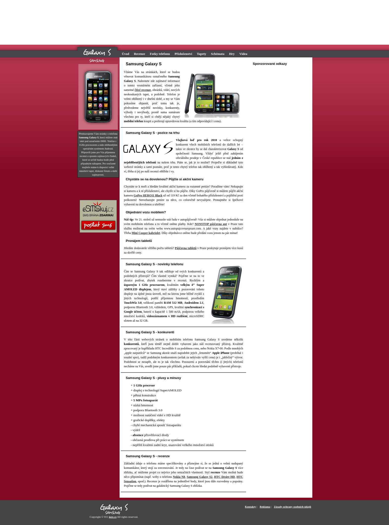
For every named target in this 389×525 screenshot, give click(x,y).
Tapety (201, 54)
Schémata (217, 54)
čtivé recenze (143, 90)
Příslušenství (183, 54)
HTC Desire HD (224, 477)
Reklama (265, 506)
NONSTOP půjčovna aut (211, 224)
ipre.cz (113, 516)
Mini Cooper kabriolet (145, 233)
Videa (243, 54)
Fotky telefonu (160, 54)
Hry (231, 54)
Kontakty (250, 506)
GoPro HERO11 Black (148, 195)
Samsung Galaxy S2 (200, 477)
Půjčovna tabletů (185, 248)
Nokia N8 (179, 477)
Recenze (139, 54)
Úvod (125, 54)
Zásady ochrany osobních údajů (292, 506)
